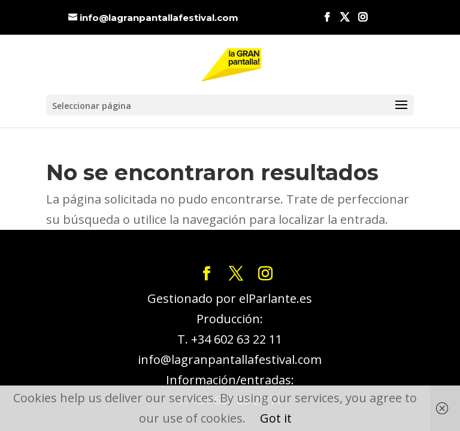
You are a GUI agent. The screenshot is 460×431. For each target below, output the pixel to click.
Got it (276, 418)
